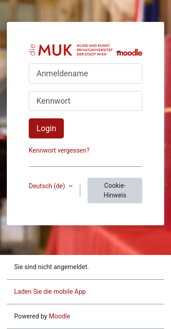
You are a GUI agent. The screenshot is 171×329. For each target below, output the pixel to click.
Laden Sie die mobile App (50, 291)
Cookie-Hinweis (115, 190)
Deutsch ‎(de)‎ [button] (48, 186)
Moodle (59, 316)
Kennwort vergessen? (59, 150)
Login (46, 128)
